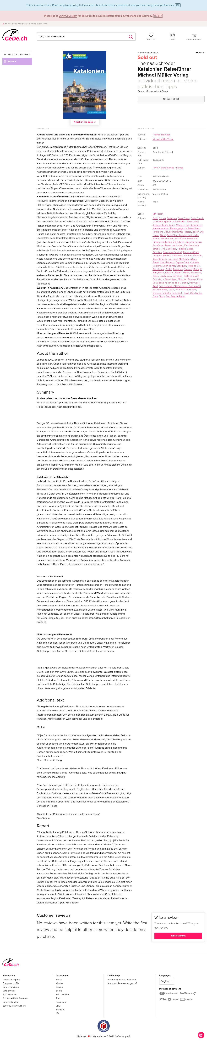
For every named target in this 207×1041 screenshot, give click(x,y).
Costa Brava (184, 218)
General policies (11, 987)
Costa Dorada (197, 218)
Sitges (193, 259)
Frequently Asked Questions (122, 979)
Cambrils (157, 279)
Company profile (11, 983)
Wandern (180, 225)
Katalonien (158, 222)
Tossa (162, 296)
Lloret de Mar (169, 266)
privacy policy (71, 5)
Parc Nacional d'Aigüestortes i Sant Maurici (180, 286)
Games (59, 987)
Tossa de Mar (193, 266)
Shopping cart (194, 36)
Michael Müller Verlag (163, 139)
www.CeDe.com (68, 15)
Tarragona (178, 269)
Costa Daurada (167, 262)
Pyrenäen (157, 252)
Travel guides (167, 168)
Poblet (168, 269)
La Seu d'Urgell (169, 279)
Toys (58, 998)
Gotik (155, 218)
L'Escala (169, 273)
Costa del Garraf (174, 276)
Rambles (162, 259)
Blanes (186, 273)
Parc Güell (173, 259)
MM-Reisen (158, 214)
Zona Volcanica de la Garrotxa (173, 283)
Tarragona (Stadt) (191, 252)
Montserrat (184, 259)
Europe (179, 168)
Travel (155, 168)
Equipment (61, 1002)
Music (59, 979)
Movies (59, 983)
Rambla (156, 249)
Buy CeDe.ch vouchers (14, 1005)
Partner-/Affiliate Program (15, 998)
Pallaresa (192, 279)
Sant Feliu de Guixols (185, 290)
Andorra (188, 256)
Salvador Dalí (179, 222)
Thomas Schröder (161, 135)
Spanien (168, 222)
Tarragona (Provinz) (162, 256)
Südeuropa (177, 256)
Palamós (176, 293)
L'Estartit (178, 273)
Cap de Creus (182, 262)
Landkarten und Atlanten (173, 242)
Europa (162, 218)
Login (172, 36)
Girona (156, 262)
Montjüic (182, 279)
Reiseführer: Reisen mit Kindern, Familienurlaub (176, 245)
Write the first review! (148, 53)
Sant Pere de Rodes (175, 296)
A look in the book (85, 121)
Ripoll (155, 286)
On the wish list (171, 99)
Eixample (197, 256)
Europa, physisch (178, 228)
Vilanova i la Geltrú (162, 293)
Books (12, 61)
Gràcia (156, 276)
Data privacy (9, 990)
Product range (18, 54)
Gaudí (163, 235)
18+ (57, 1013)
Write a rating (178, 935)
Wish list (151, 36)
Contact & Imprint (11, 979)
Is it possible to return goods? (122, 983)
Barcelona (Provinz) (172, 252)
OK (178, 5)
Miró (163, 249)
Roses (161, 273)
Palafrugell (194, 283)
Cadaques (181, 266)
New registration (11, 1002)
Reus (155, 259)
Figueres (188, 269)
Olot (192, 293)
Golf (187, 225)
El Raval (185, 293)
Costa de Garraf (191, 276)
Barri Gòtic (171, 249)
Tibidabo (181, 249)
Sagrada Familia (194, 242)
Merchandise (62, 994)
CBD (58, 1005)
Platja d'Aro (196, 273)
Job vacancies (10, 994)
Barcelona (172, 218)
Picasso (187, 232)
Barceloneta (158, 269)
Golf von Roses (160, 290)
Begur (196, 269)
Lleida (171, 290)
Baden (190, 249)
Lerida (163, 276)
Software (60, 1009)
